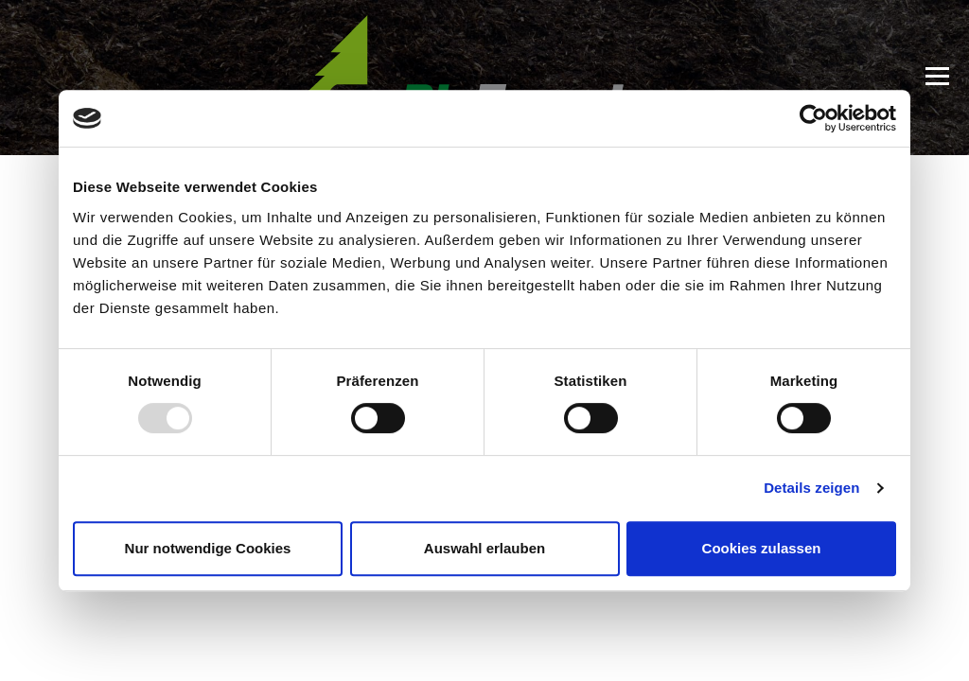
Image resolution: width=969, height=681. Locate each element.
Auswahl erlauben (484, 548)
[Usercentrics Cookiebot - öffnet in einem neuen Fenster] (813, 118)
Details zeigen (811, 488)
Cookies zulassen (761, 548)
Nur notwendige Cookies (208, 548)
